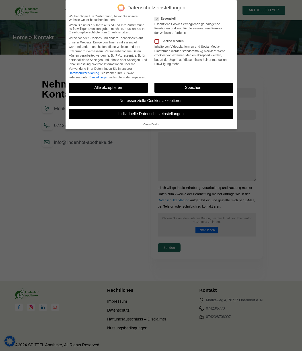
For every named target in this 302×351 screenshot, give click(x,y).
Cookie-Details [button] (150, 124)
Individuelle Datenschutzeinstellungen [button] (151, 114)
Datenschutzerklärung (84, 73)
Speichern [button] (194, 87)
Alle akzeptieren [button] (108, 87)
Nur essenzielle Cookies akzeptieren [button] (151, 100)
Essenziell (166, 18)
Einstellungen (98, 77)
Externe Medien (170, 41)
